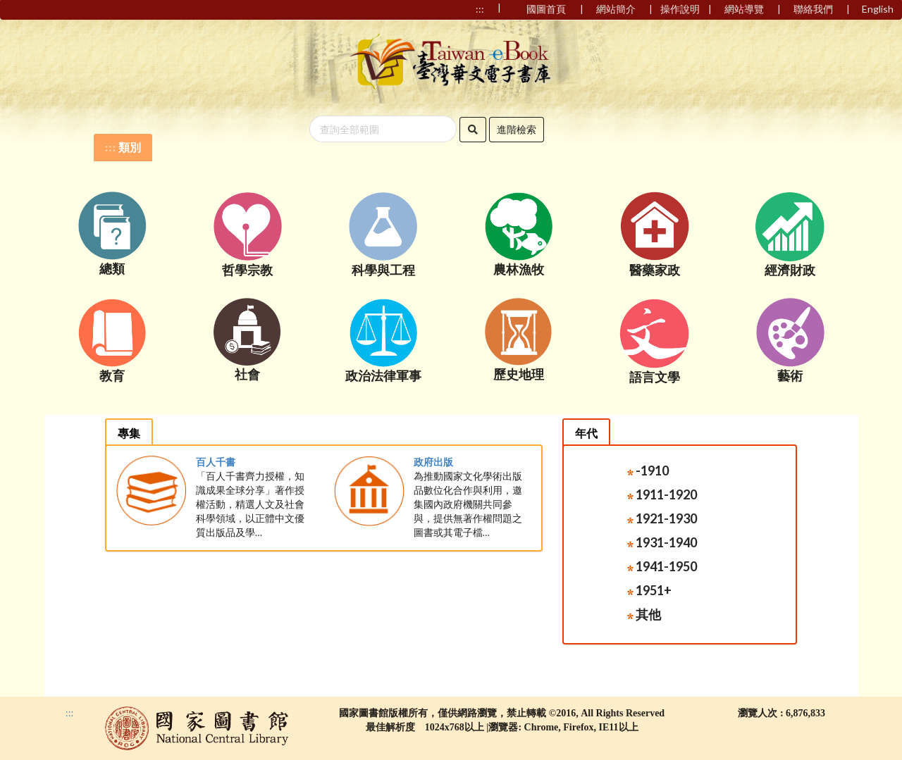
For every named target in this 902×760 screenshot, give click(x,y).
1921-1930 (662, 518)
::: (110, 148)
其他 (644, 614)
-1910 (648, 470)
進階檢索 (516, 129)
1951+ (649, 590)
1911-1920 (662, 494)
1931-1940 (662, 542)
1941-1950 (662, 566)
